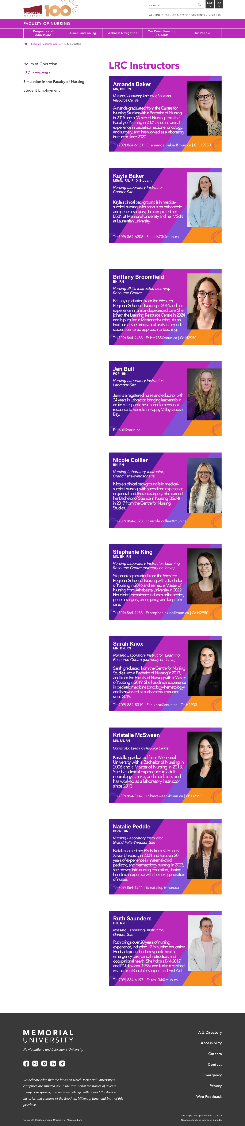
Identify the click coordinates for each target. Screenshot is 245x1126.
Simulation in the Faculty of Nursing (53, 81)
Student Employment (41, 90)
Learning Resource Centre (46, 43)
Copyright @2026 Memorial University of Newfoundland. (53, 1120)
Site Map (186, 1115)
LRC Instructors (36, 72)
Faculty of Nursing (46, 23)
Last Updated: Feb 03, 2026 (207, 1115)
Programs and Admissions (43, 33)
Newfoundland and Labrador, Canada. (201, 1120)
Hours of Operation (40, 64)
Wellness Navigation (122, 33)
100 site (61, 8)
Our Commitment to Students (162, 33)
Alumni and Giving (82, 33)
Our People (202, 33)
